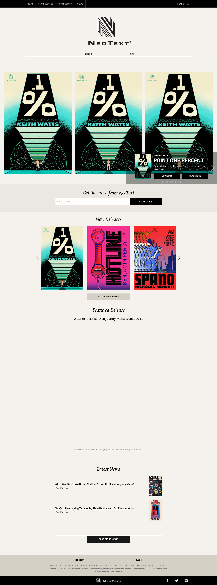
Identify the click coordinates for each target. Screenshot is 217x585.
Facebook (167, 580)
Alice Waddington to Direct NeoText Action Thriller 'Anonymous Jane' (94, 484)
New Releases (45, 4)
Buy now (167, 175)
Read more (195, 175)
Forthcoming (65, 4)
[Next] (179, 257)
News (80, 4)
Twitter (176, 580)
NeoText (108, 31)
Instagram (186, 580)
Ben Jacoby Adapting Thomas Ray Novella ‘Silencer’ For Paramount (93, 508)
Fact (131, 53)
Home (30, 4)
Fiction (87, 53)
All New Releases (108, 296)
